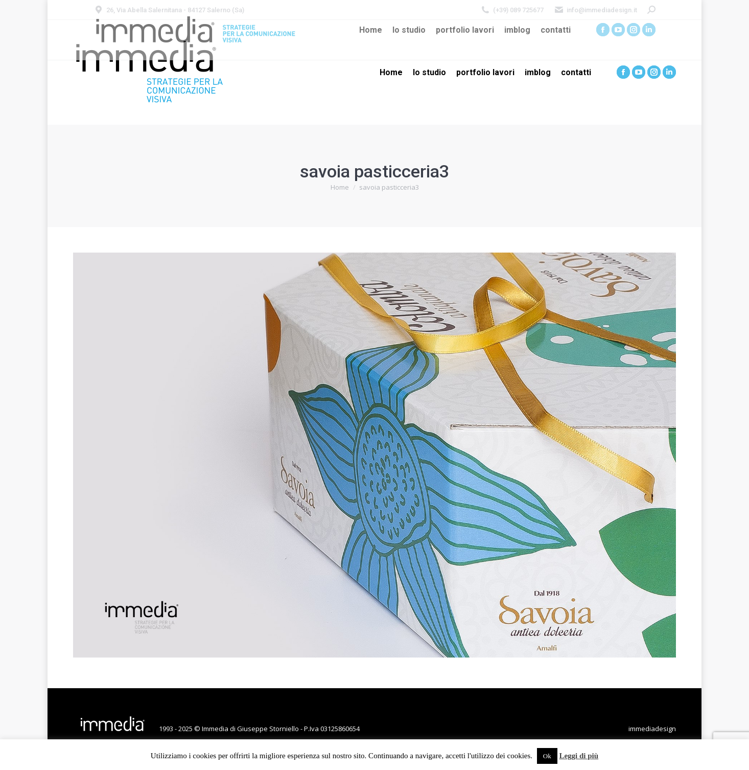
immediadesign (652, 728)
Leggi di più (578, 756)
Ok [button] (547, 756)
